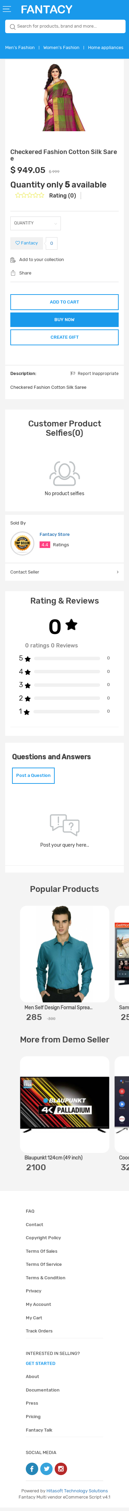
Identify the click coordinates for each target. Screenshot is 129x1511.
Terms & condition (45, 1281)
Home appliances (105, 47)
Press (32, 1406)
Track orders (39, 1334)
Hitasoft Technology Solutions (77, 1494)
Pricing (33, 1420)
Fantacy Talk (39, 1433)
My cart (34, 1321)
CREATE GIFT (65, 339)
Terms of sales (41, 1254)
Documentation (43, 1393)
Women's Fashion (61, 47)
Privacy (33, 1294)
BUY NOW (64, 320)
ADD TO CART (64, 302)
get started (40, 1366)
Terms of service (44, 1267)
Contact (34, 1228)
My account (38, 1307)
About (32, 1380)
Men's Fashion (20, 47)
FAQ (30, 1214)
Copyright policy (43, 1241)
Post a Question (33, 778)
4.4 (45, 548)
